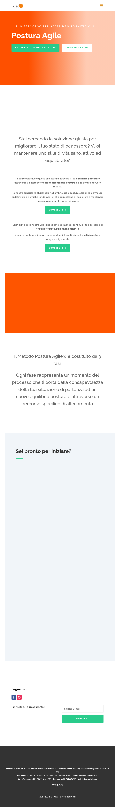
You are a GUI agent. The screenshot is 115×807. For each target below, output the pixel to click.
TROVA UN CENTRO (76, 47)
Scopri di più (57, 209)
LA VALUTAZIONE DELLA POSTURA (35, 47)
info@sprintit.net (89, 779)
